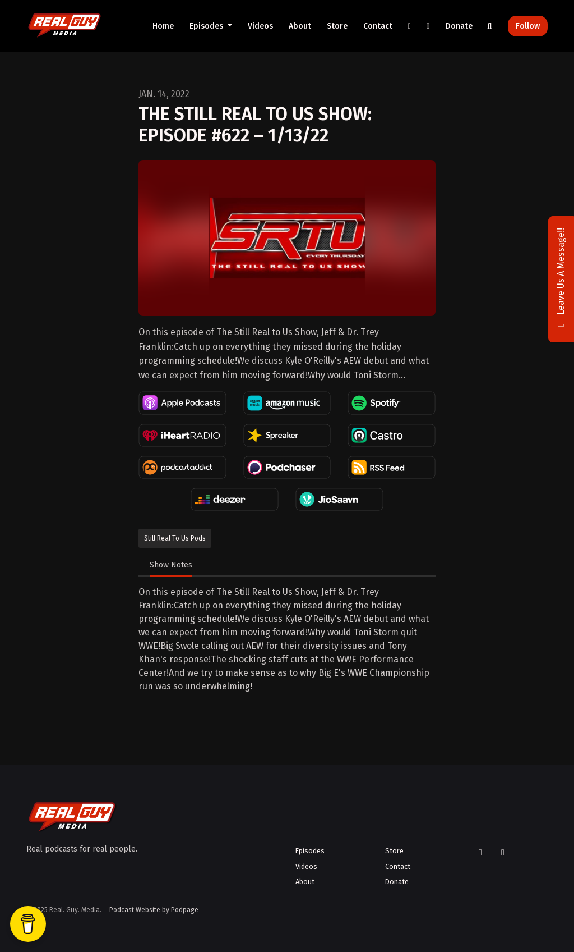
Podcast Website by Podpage (153, 910)
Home (163, 26)
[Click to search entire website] (489, 26)
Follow (528, 26)
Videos (260, 26)
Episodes (207, 26)
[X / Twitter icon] (480, 852)
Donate (459, 26)
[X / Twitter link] (409, 26)
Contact (377, 26)
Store (337, 26)
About (300, 26)
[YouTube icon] (502, 852)
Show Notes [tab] (171, 565)
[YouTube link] (428, 26)
